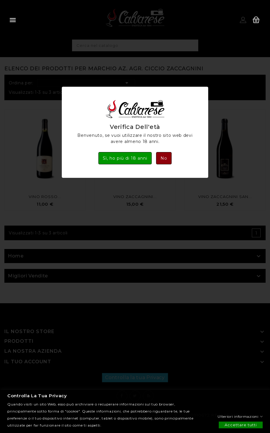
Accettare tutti (241, 424)
